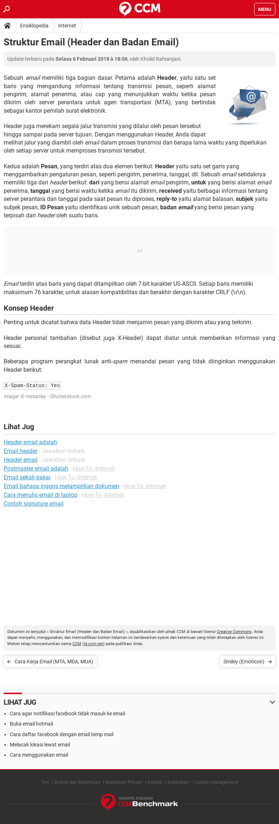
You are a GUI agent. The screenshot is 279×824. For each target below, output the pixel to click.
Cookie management (216, 782)
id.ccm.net (93, 643)
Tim (45, 782)
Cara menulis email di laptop (41, 494)
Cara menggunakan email (39, 755)
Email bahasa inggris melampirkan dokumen (61, 486)
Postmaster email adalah (36, 468)
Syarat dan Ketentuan (77, 782)
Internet (67, 26)
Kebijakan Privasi (124, 782)
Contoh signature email (34, 503)
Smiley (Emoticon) (243, 661)
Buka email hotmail (31, 724)
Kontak (155, 782)
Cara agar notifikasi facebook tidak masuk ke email (67, 713)
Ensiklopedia (34, 26)
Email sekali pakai (27, 477)
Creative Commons (234, 631)
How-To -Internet (94, 468)
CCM (76, 643)
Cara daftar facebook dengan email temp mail (61, 734)
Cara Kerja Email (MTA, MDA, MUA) (54, 661)
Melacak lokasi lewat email (40, 745)
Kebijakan (178, 782)
